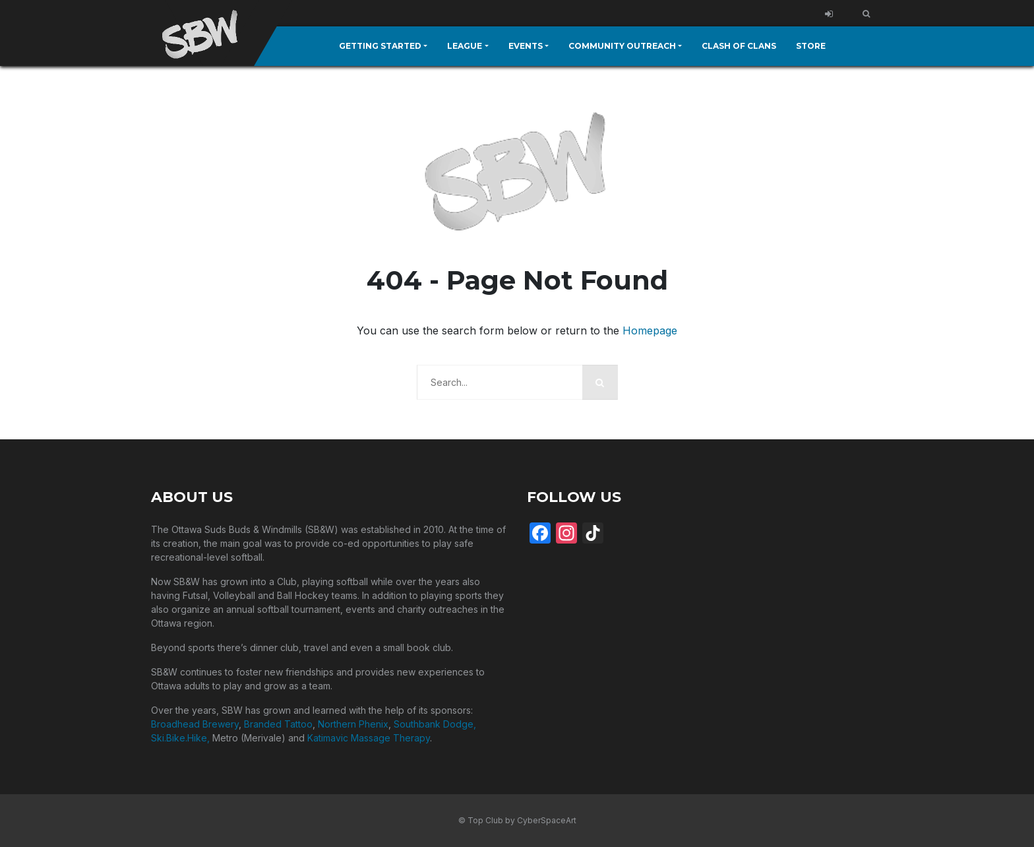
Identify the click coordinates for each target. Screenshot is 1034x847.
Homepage (650, 330)
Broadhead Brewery (195, 724)
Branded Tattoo (278, 724)
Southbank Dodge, (435, 724)
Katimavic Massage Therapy (368, 737)
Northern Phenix (353, 724)
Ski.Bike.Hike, (181, 737)
